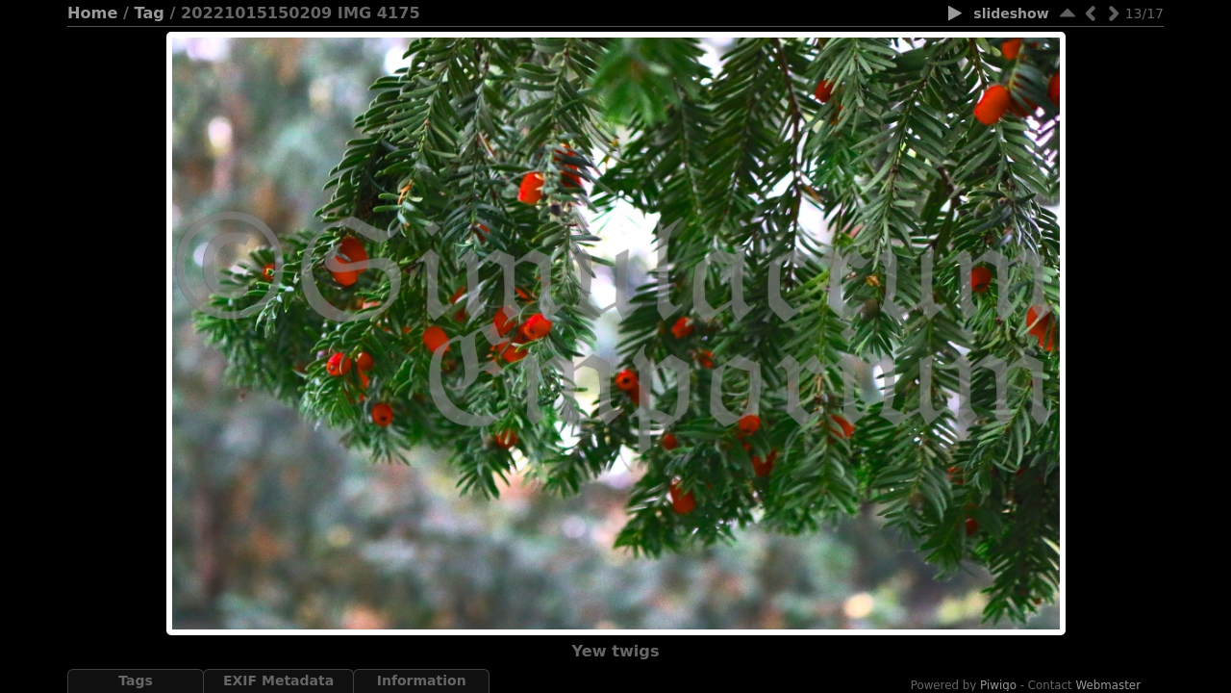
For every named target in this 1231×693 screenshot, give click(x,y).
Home (92, 13)
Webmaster (1109, 685)
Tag (149, 13)
